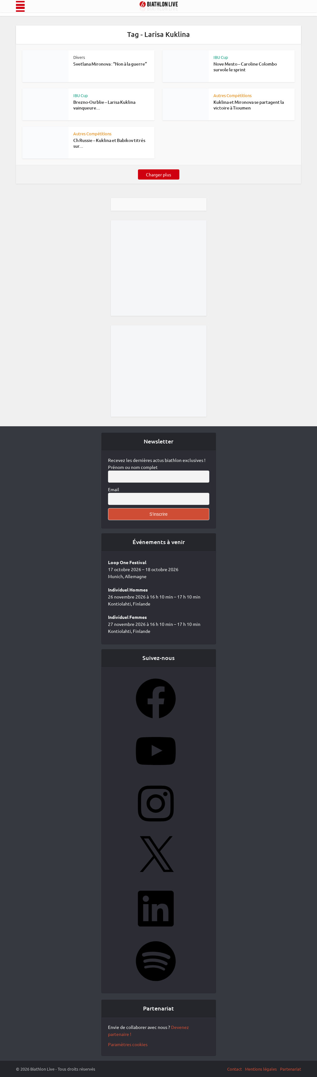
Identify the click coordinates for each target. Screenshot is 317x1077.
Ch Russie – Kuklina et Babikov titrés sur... (109, 143)
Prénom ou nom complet (133, 467)
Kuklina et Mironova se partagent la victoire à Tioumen (248, 105)
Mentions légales (261, 1069)
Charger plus (158, 174)
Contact (234, 1069)
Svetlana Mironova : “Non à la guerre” (110, 64)
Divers (79, 57)
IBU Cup (220, 57)
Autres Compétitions (232, 95)
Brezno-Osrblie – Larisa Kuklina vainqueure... (104, 105)
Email (113, 489)
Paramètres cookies (128, 1044)
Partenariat (290, 1069)
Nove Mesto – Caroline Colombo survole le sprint (245, 67)
